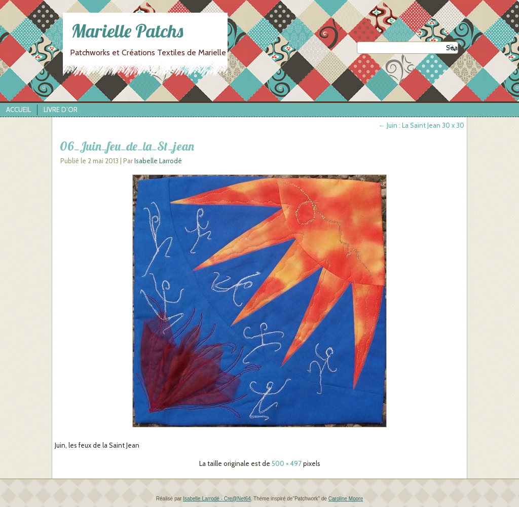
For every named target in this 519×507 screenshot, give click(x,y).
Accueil (18, 109)
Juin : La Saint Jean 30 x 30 (421, 125)
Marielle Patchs (127, 30)
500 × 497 (287, 463)
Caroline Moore (345, 498)
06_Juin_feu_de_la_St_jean (127, 146)
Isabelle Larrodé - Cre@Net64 (217, 498)
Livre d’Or (61, 109)
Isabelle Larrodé (158, 161)
